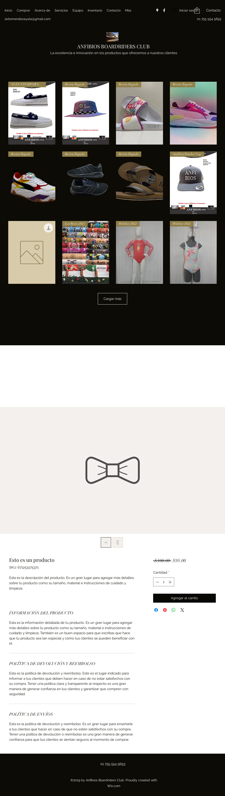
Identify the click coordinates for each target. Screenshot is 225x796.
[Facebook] (164, 10)
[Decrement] (157, 582)
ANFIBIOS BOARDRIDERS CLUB (113, 46)
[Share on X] (182, 610)
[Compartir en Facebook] (156, 610)
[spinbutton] (163, 582)
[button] (197, 10)
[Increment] (170, 582)
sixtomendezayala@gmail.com (28, 19)
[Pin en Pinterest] (165, 610)
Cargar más (112, 299)
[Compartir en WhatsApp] (173, 610)
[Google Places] (157, 10)
